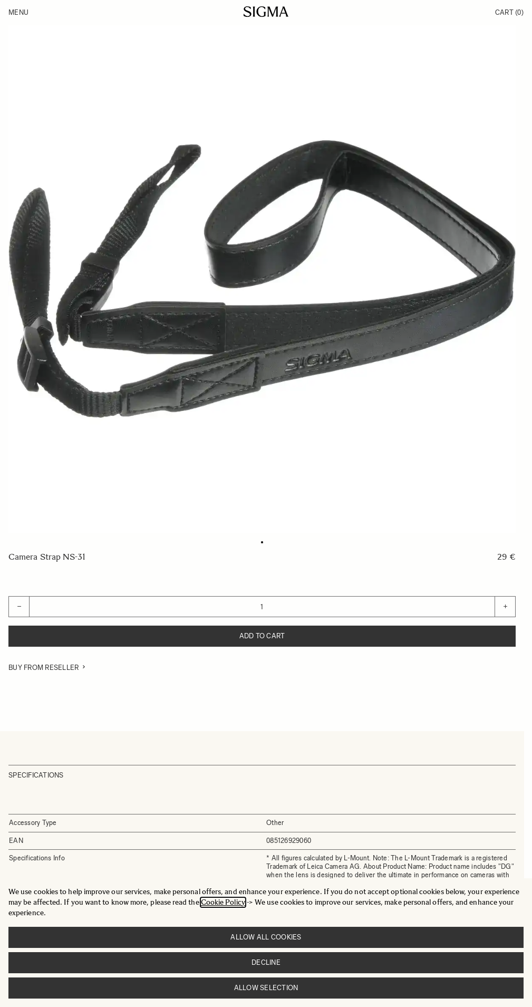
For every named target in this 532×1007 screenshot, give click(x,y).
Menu (18, 12)
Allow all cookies (265, 937)
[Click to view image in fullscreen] (262, 279)
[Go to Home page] (266, 11)
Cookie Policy (223, 902)
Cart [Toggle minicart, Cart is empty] (509, 12)
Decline (266, 962)
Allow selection (266, 988)
